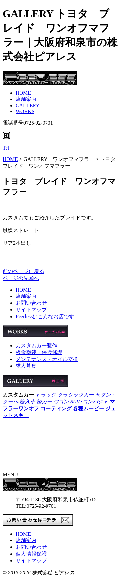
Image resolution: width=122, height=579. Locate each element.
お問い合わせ (31, 303)
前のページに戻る (23, 271)
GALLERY (28, 105)
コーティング (56, 408)
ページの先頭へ (21, 278)
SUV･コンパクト (89, 401)
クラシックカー (75, 395)
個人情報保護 (31, 554)
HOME (23, 93)
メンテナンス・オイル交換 (47, 359)
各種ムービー (88, 408)
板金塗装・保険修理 (39, 352)
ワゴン (61, 401)
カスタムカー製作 (36, 345)
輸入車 (27, 401)
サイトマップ (31, 309)
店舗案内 (26, 99)
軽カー (44, 401)
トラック (45, 395)
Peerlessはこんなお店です (45, 316)
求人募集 (26, 366)
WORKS (25, 111)
